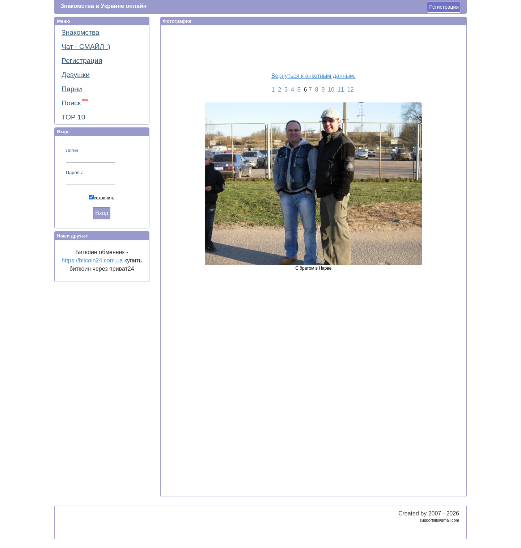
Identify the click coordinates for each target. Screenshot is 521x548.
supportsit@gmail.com (439, 520)
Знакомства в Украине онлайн (103, 6)
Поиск (75, 102)
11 (342, 90)
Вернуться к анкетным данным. (313, 76)
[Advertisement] (309, 47)
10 (332, 90)
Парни (72, 89)
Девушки (76, 75)
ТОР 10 (73, 117)
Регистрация (444, 7)
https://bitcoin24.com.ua (92, 260)
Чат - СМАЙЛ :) (86, 46)
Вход (101, 213)
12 (351, 90)
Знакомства (80, 32)
